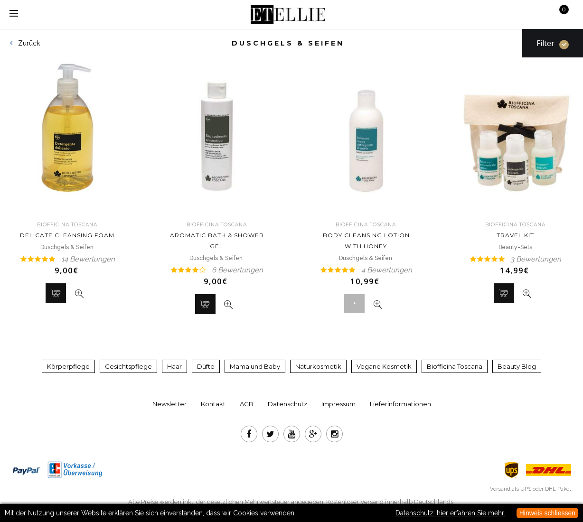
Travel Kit (515, 230)
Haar (174, 366)
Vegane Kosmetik (384, 366)
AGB (247, 404)
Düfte (206, 366)
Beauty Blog (517, 366)
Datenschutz (287, 404)
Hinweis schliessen (547, 513)
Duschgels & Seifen (67, 247)
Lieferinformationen (400, 404)
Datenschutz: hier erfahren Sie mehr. (450, 513)
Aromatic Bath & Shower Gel (217, 236)
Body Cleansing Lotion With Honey (366, 236)
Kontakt (213, 404)
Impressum (338, 404)
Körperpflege (68, 366)
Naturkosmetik (318, 366)
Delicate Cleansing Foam (67, 230)
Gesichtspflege (128, 366)
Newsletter (169, 404)
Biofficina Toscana (454, 366)
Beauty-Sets (515, 247)
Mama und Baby (255, 366)
